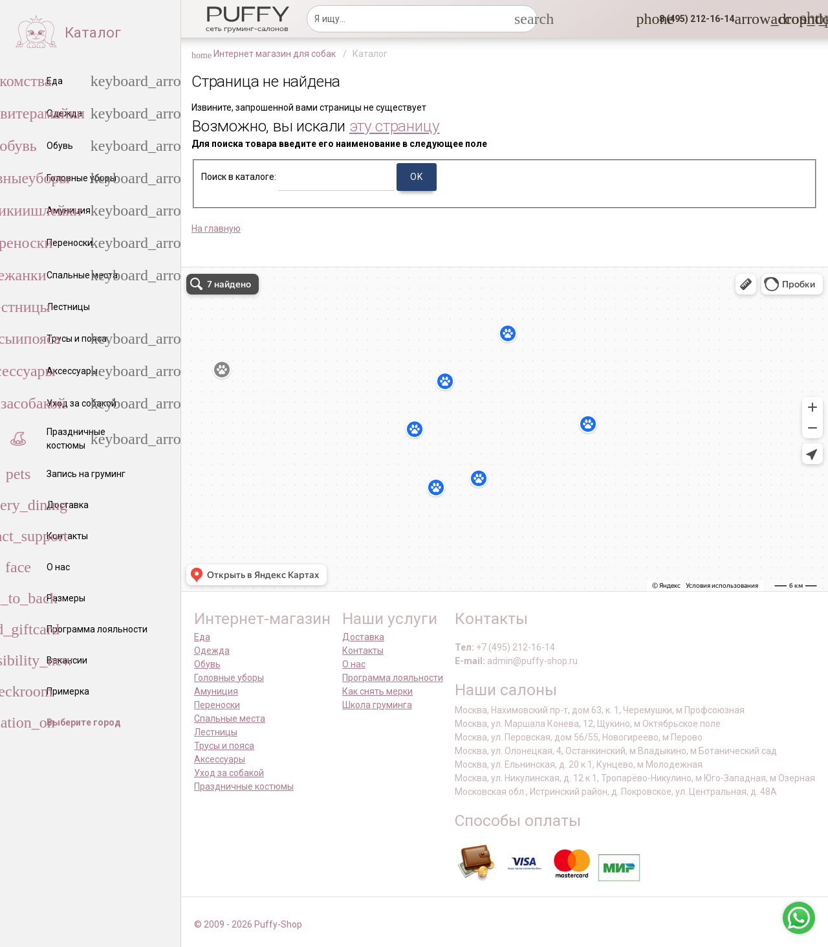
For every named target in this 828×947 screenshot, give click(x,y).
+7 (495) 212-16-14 (515, 647)
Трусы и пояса (224, 746)
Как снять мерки (377, 691)
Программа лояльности (392, 678)
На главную (216, 228)
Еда (202, 637)
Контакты (363, 650)
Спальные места (229, 718)
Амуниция (216, 691)
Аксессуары (219, 759)
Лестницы (215, 732)
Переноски (217, 705)
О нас (353, 664)
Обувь (207, 664)
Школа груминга (377, 705)
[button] (693, 18)
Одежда (212, 650)
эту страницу (394, 126)
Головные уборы (229, 678)
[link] (778, 18)
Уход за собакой (229, 773)
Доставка (363, 637)
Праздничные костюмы (244, 786)
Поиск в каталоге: (238, 177)
